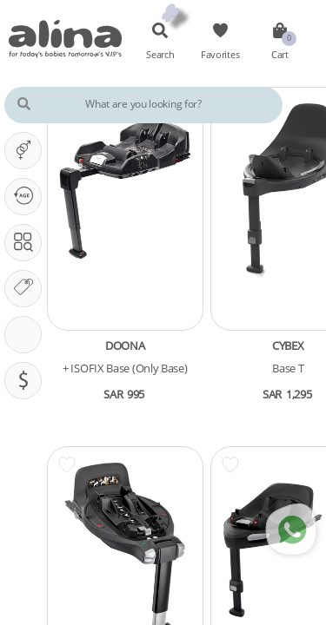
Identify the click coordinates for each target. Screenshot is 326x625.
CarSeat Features (27, 334)
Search (157, 55)
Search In (27, 242)
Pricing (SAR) (27, 380)
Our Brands (27, 288)
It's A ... (27, 150)
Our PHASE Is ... (27, 196)
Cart (266, 55)
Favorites (212, 55)
